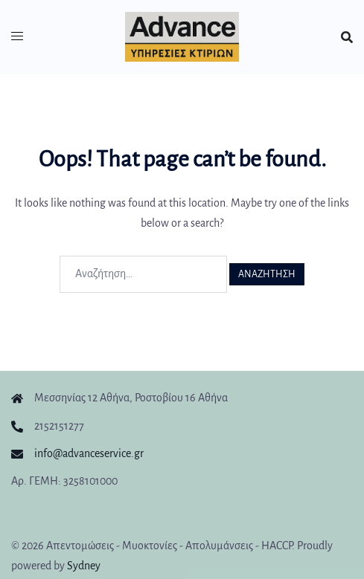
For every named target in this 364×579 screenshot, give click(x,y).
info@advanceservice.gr (89, 453)
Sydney (83, 566)
